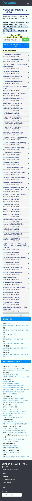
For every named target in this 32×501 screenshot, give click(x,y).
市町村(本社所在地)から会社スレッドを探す (16, 45)
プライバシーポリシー (9, 479)
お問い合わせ (7, 482)
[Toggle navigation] (28, 3)
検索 (26, 40)
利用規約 (5, 476)
